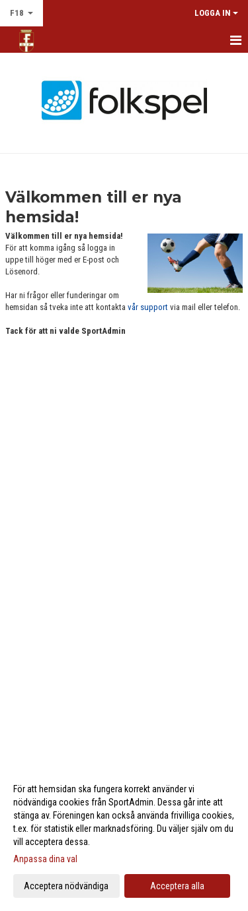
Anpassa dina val (45, 859)
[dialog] (124, 837)
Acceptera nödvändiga (66, 886)
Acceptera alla (177, 886)
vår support (148, 307)
